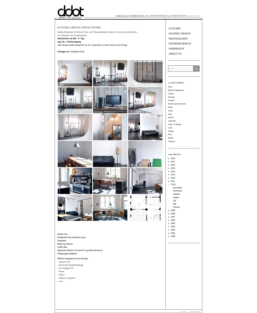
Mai (174, 204)
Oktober (176, 194)
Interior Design (180, 43)
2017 (173, 162)
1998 (173, 236)
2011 (173, 181)
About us (175, 53)
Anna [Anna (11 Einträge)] (170, 87)
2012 (173, 178)
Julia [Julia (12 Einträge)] (170, 114)
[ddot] (70, 12)
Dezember (177, 188)
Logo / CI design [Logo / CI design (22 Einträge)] (174, 124)
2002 (173, 233)
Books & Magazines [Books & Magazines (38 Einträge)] (176, 90)
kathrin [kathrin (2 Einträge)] (171, 117)
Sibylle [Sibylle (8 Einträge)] (170, 138)
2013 (173, 174)
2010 (173, 184)
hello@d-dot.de (194, 16)
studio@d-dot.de (71, 51)
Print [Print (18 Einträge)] (170, 134)
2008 (173, 213)
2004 (173, 226)
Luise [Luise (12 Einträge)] (170, 128)
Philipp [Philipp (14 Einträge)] (171, 131)
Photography (178, 38)
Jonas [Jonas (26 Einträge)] (170, 111)
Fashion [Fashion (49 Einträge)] (171, 100)
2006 (173, 220)
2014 (173, 171)
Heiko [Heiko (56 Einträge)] (170, 107)
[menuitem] (183, 311)
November (177, 191)
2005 (173, 223)
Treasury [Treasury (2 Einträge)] (171, 141)
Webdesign (176, 48)
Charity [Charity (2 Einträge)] (171, 94)
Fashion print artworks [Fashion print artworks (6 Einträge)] (177, 104)
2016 (173, 165)
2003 (173, 230)
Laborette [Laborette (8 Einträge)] (172, 121)
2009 (173, 210)
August (176, 197)
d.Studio (175, 28)
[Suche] (184, 68)
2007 (173, 217)
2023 (173, 158)
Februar (176, 207)
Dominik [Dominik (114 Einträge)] (171, 97)
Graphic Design (179, 33)
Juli (174, 201)
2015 (173, 168)
